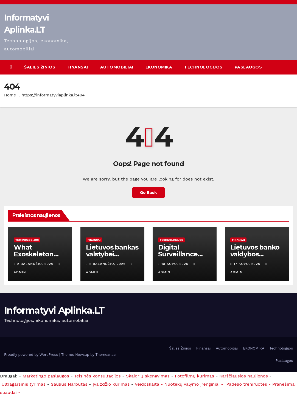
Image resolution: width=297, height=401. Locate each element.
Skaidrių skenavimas (148, 376)
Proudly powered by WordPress (31, 355)
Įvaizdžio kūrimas (111, 384)
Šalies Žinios (39, 67)
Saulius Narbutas (69, 384)
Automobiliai (116, 67)
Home (10, 95)
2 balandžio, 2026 (36, 264)
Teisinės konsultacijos (97, 376)
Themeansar (106, 355)
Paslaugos (248, 67)
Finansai (78, 67)
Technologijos (203, 67)
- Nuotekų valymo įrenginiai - (191, 384)
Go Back (148, 192)
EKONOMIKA (158, 67)
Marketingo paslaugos (46, 376)
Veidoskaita (147, 384)
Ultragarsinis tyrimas (23, 384)
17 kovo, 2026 (248, 264)
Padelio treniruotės (245, 384)
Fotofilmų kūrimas (194, 376)
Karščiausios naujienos (243, 376)
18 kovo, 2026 (175, 264)
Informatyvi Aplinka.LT (54, 310)
